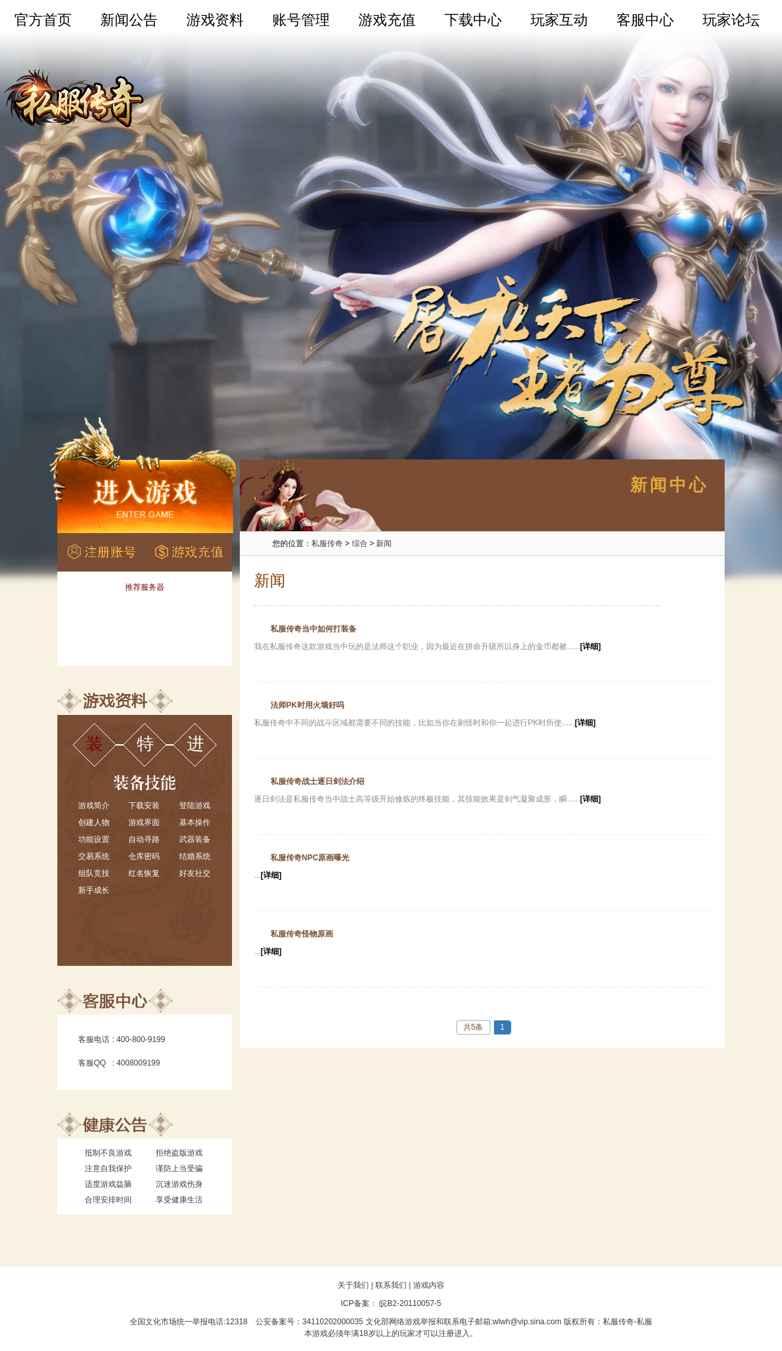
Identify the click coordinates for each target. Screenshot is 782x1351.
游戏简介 (93, 805)
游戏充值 (387, 20)
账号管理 (301, 20)
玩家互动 (559, 20)
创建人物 (93, 822)
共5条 (473, 1027)
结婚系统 (194, 856)
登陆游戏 (194, 805)
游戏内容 (428, 1285)
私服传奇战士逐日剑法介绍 (317, 781)
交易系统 (93, 856)
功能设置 (93, 839)
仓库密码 (144, 856)
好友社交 (194, 873)
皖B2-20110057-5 (409, 1303)
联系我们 (391, 1285)
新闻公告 (129, 20)
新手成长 (93, 890)
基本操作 (194, 822)
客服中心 (645, 20)
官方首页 (43, 20)
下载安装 (144, 805)
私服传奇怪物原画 (301, 933)
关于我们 (353, 1285)
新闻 (384, 543)
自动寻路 (144, 839)
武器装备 (194, 839)
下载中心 (473, 20)
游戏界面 (144, 822)
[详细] (590, 646)
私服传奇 (327, 543)
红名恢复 (144, 873)
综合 (360, 543)
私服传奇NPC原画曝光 (309, 857)
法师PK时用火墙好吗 (307, 705)
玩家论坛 (731, 20)
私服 (644, 1321)
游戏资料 (215, 20)
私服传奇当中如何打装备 (313, 628)
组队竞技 (93, 873)
